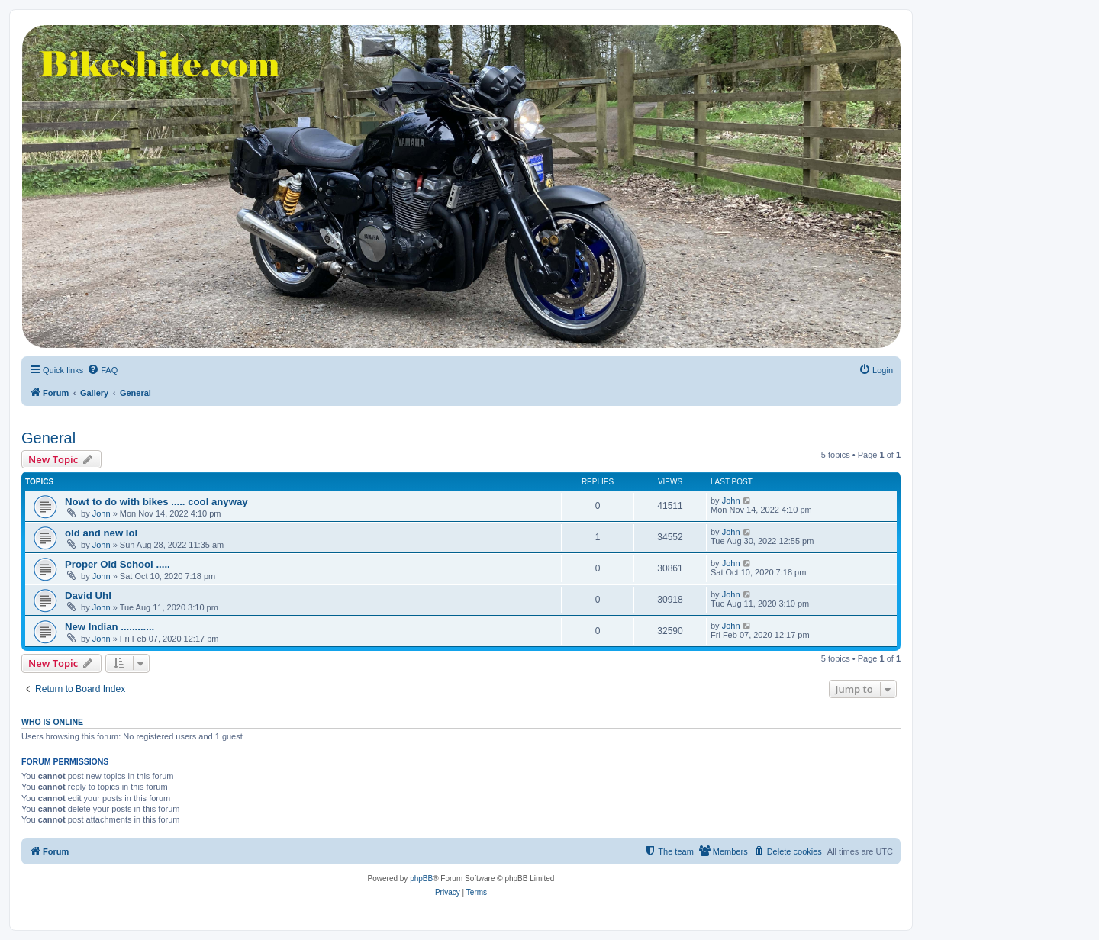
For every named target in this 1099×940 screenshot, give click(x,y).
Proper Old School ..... (117, 564)
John (101, 513)
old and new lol (101, 533)
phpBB (421, 878)
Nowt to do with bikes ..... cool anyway (156, 501)
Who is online (52, 721)
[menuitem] (102, 370)
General (48, 438)
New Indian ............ (109, 627)
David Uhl (88, 595)
